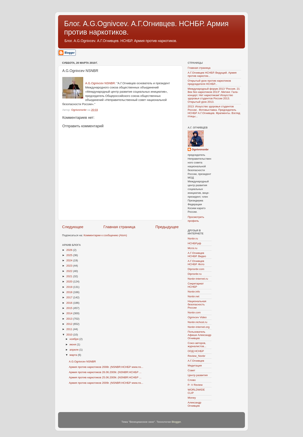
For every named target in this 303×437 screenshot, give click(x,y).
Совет (191, 370)
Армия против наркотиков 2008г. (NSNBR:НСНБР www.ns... (106, 366)
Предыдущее (167, 227)
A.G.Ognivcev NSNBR (100, 83)
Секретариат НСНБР (196, 285)
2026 (69, 249)
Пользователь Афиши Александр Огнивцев (199, 335)
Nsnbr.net (193, 296)
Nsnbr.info (194, 291)
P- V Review (195, 384)
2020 (69, 281)
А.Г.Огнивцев (196, 360)
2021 (69, 276)
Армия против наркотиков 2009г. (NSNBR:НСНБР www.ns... (106, 382)
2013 (69, 318)
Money (192, 397)
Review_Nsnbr (196, 355)
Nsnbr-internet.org (199, 326)
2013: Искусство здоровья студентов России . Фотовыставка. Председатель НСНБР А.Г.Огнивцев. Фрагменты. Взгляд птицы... (214, 111)
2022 (69, 271)
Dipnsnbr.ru (195, 273)
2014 (69, 313)
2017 (69, 297)
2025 (69, 255)
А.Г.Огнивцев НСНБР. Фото (196, 263)
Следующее (72, 227)
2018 (69, 292)
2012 (69, 323)
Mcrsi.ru (192, 248)
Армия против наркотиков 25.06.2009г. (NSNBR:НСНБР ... (105, 377)
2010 (69, 334)
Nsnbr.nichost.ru (197, 322)
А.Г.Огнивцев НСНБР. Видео (197, 254)
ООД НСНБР (196, 351)
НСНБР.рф (194, 243)
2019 (69, 286)
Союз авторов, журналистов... (197, 345)
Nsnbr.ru (193, 238)
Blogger (176, 421)
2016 (69, 302)
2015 (69, 308)
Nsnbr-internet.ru (198, 278)
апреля (74, 349)
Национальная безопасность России (197, 304)
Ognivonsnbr (200, 149)
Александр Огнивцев (194, 404)
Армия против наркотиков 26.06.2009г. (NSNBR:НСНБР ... (105, 372)
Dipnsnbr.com (196, 269)
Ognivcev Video (197, 317)
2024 (69, 260)
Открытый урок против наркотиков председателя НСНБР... (209, 82)
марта (74, 354)
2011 (69, 329)
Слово (192, 380)
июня (73, 344)
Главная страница (119, 227)
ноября (74, 339)
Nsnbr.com (194, 312)
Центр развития (198, 375)
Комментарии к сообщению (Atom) (105, 235)
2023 (69, 265)
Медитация (195, 365)
